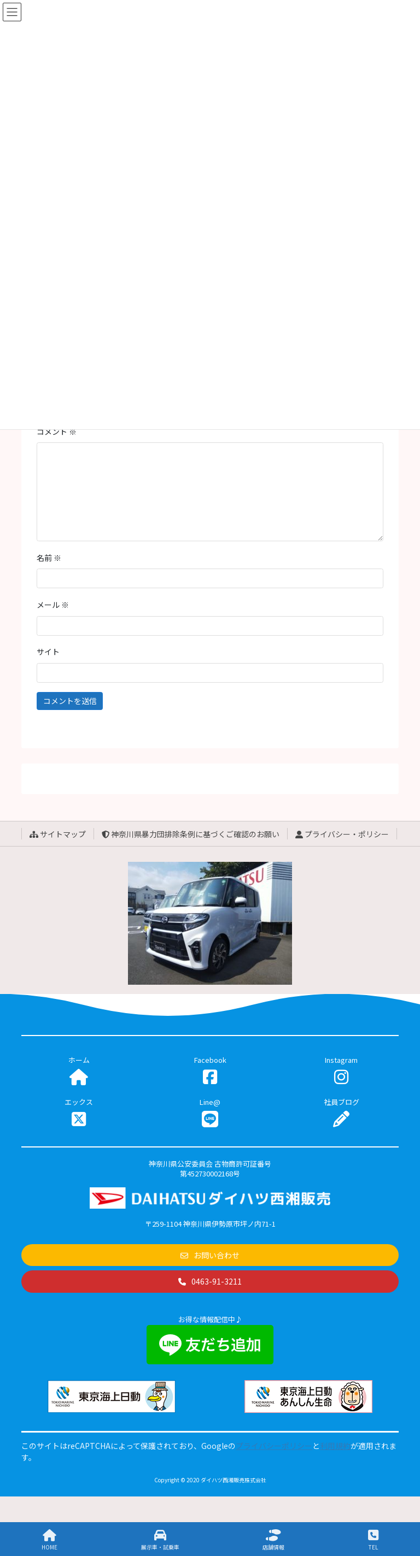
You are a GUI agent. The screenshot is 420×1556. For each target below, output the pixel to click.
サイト (48, 651)
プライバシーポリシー (274, 1445)
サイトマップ (58, 834)
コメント (57, 431)
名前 (49, 557)
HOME (49, 1540)
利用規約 (335, 1445)
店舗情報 (273, 1540)
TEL (373, 1540)
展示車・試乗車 (160, 1540)
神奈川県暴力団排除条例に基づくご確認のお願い (190, 834)
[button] (210, 1255)
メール (53, 604)
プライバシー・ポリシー (342, 834)
